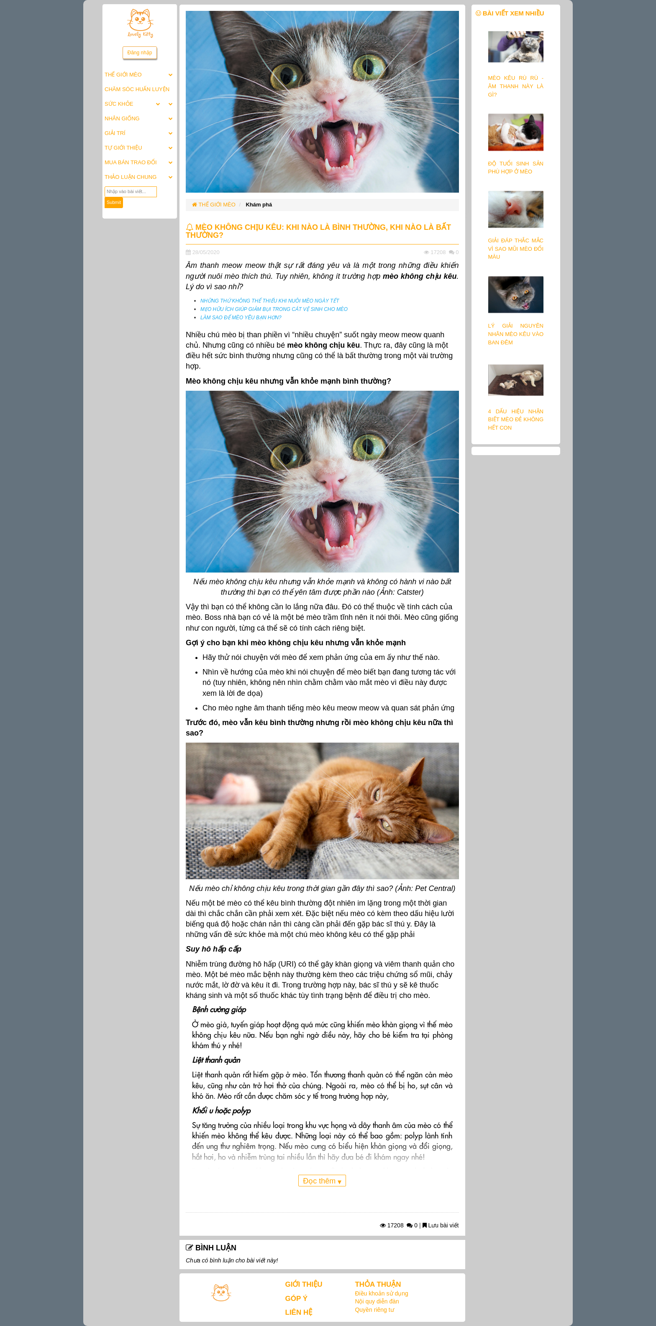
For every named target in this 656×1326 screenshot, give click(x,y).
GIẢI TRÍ (115, 133)
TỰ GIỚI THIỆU (123, 148)
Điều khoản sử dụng (381, 1293)
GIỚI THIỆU (304, 1284)
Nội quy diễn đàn (377, 1301)
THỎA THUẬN (378, 1284)
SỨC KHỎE (119, 104)
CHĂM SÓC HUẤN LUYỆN (137, 89)
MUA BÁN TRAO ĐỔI (131, 162)
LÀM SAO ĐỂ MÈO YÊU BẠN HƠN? (241, 318)
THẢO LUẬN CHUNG (130, 177)
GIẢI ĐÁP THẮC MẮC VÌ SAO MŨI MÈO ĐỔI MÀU (516, 248)
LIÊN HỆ (299, 1312)
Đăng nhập (139, 53)
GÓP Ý (296, 1299)
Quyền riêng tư (374, 1309)
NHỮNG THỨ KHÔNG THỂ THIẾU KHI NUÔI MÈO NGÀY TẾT (269, 301)
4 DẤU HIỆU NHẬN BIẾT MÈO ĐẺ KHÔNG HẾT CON (516, 419)
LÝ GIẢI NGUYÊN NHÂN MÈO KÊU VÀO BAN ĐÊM (516, 334)
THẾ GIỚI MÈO (123, 74)
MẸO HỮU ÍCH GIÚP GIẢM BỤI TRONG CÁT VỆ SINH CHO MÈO (274, 309)
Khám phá (259, 204)
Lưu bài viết (441, 1225)
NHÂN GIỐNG (122, 118)
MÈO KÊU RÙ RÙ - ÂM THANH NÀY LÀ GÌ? (516, 86)
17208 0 (399, 1225)
